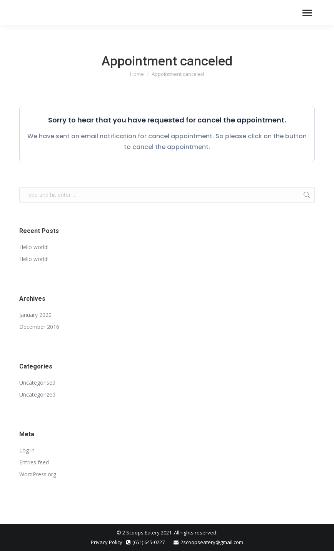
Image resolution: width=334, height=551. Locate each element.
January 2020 (35, 314)
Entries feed (34, 462)
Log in (27, 450)
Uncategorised (37, 382)
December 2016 (39, 326)
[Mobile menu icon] (307, 12)
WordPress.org (37, 474)
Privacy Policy (106, 542)
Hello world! (33, 247)
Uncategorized (37, 394)
